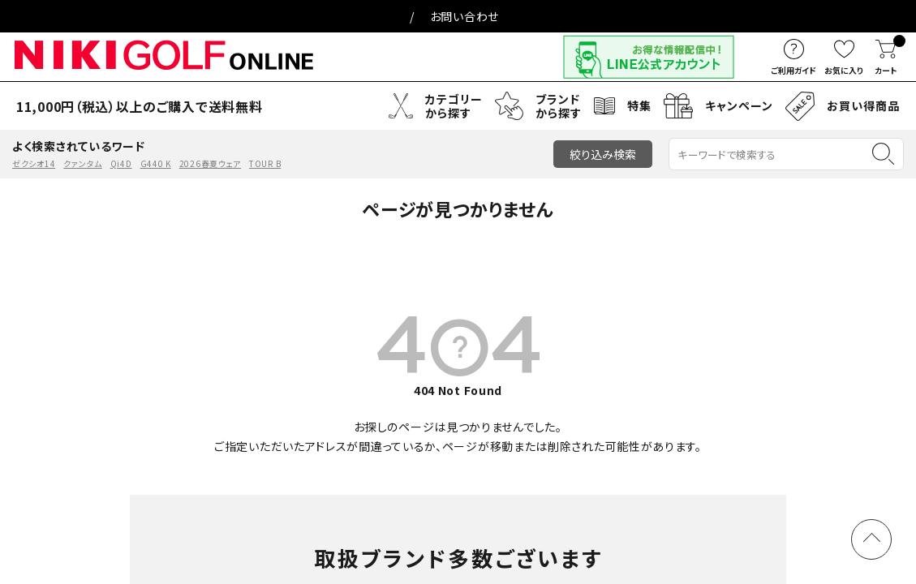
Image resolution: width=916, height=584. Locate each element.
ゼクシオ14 (33, 163)
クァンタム (82, 163)
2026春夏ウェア (210, 163)
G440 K (155, 163)
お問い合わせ (464, 16)
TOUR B (265, 163)
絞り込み (603, 154)
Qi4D (121, 163)
